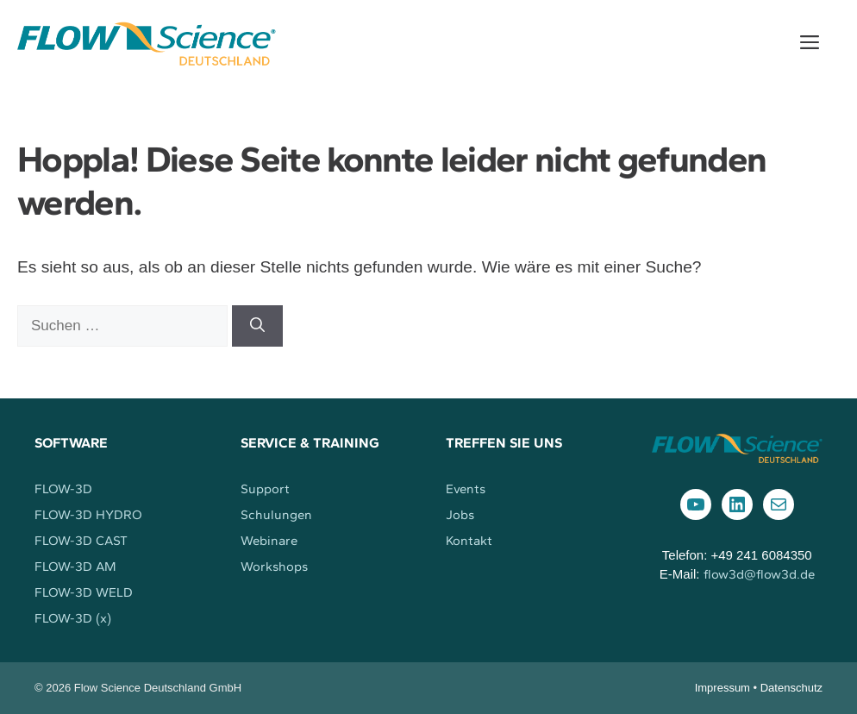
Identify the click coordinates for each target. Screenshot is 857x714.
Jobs (460, 515)
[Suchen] (257, 326)
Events (465, 489)
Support (265, 489)
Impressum (722, 687)
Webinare (269, 540)
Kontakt (469, 540)
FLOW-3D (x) (72, 618)
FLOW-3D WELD (83, 592)
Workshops (274, 566)
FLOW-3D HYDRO (88, 515)
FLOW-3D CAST (81, 540)
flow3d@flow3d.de (759, 574)
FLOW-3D (63, 489)
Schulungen (276, 515)
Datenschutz (791, 687)
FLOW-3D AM (75, 566)
